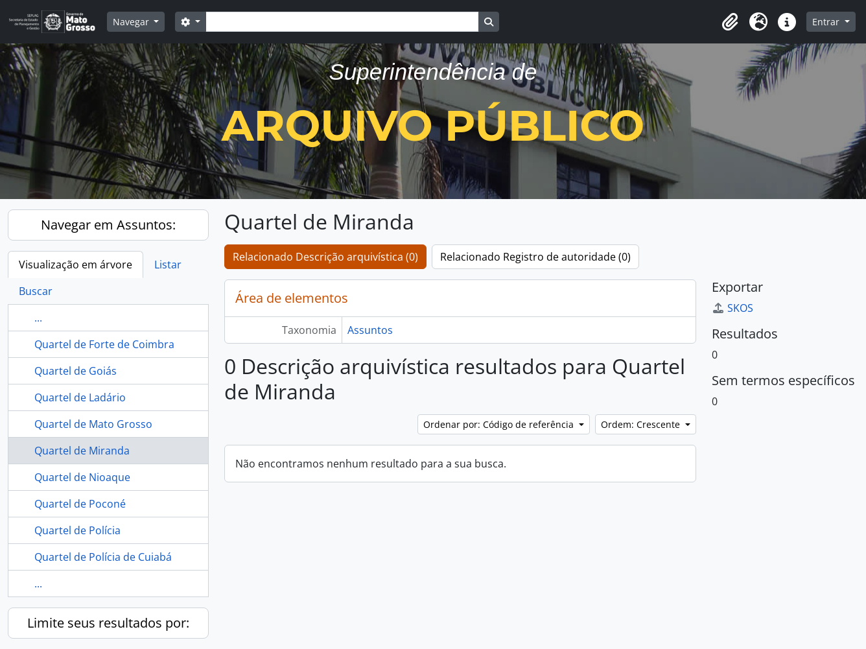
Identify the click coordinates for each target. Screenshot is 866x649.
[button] (730, 22)
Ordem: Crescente (642, 424)
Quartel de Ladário (80, 397)
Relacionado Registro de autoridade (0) (535, 257)
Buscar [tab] (36, 291)
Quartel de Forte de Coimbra (104, 344)
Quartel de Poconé (80, 504)
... (38, 318)
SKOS (732, 308)
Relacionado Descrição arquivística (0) (325, 257)
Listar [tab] (167, 264)
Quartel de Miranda (82, 450)
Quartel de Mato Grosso (93, 424)
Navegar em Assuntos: (108, 224)
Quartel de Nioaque (82, 477)
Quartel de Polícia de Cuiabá (103, 557)
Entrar (827, 22)
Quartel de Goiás (75, 371)
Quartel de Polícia (77, 530)
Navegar (132, 22)
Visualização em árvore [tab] (75, 264)
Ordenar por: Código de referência (499, 424)
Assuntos (370, 330)
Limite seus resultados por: (108, 622)
